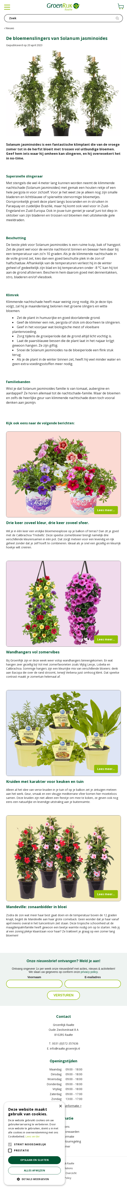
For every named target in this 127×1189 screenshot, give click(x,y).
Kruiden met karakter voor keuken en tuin (45, 781)
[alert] (34, 1143)
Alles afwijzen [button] (34, 1170)
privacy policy (89, 971)
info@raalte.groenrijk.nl (65, 1048)
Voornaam (34, 977)
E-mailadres (93, 977)
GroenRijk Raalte (63, 1025)
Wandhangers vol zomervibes (32, 652)
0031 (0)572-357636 (65, 1043)
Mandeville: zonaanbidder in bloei (36, 906)
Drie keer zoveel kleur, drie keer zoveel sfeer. (47, 522)
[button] (34, 1179)
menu (7, 7)
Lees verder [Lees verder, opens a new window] (33, 1136)
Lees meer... (106, 510)
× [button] (60, 1106)
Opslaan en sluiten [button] (34, 1160)
